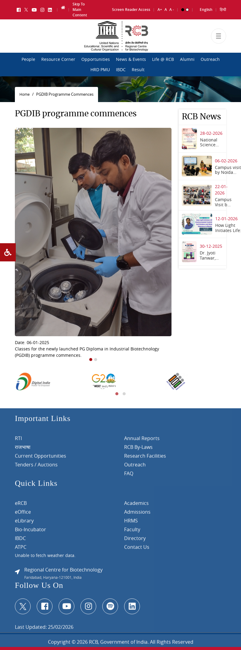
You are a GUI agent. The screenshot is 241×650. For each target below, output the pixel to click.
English (206, 9)
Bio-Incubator (30, 532)
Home (24, 94)
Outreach (210, 59)
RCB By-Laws (138, 449)
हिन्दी (223, 9)
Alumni (187, 59)
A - (171, 9)
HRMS (131, 523)
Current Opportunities (40, 458)
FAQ (128, 476)
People (28, 59)
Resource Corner (58, 59)
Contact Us (136, 549)
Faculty (132, 532)
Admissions (137, 514)
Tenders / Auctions (36, 467)
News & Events (131, 59)
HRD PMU (100, 70)
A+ (160, 9)
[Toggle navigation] (218, 37)
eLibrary (24, 523)
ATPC (20, 549)
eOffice (23, 514)
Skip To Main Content (80, 9)
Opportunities (95, 59)
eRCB (21, 505)
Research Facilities (145, 458)
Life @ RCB (163, 59)
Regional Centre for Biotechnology (63, 572)
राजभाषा (22, 449)
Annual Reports (142, 440)
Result (138, 70)
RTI (18, 440)
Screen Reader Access (131, 9)
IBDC (121, 70)
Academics (136, 505)
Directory (135, 540)
